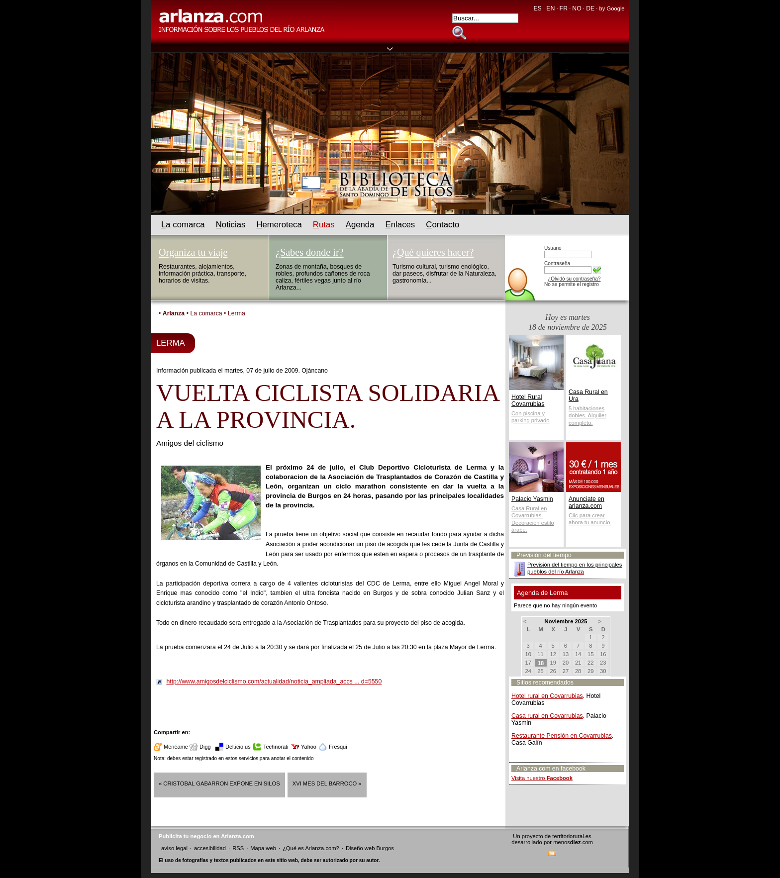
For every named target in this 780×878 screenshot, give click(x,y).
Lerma (236, 313)
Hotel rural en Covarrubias (547, 695)
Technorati (276, 747)
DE (590, 8)
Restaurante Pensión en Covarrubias (561, 735)
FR (564, 8)
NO (576, 8)
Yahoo (308, 747)
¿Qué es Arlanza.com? (311, 848)
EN (550, 8)
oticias (231, 224)
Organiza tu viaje (193, 252)
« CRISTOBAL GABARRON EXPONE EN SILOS (219, 783)
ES (537, 8)
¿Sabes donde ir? (310, 252)
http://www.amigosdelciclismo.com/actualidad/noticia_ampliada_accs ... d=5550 (274, 681)
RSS (238, 848)
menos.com (573, 842)
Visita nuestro (542, 778)
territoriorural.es (571, 836)
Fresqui (338, 747)
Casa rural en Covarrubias (547, 715)
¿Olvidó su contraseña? (574, 279)
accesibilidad (210, 848)
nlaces (400, 224)
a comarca (183, 224)
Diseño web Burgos (370, 848)
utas (324, 224)
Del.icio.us (238, 747)
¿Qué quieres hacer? (433, 252)
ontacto (442, 224)
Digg (205, 747)
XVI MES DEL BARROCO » (327, 783)
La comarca (206, 313)
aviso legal (174, 848)
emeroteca (278, 224)
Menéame (176, 747)
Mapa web (263, 848)
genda (360, 224)
